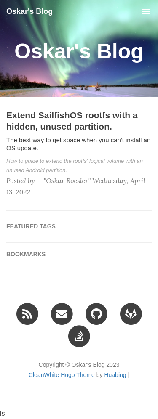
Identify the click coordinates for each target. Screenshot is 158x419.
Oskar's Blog (29, 11)
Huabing (115, 374)
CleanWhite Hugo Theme (62, 374)
